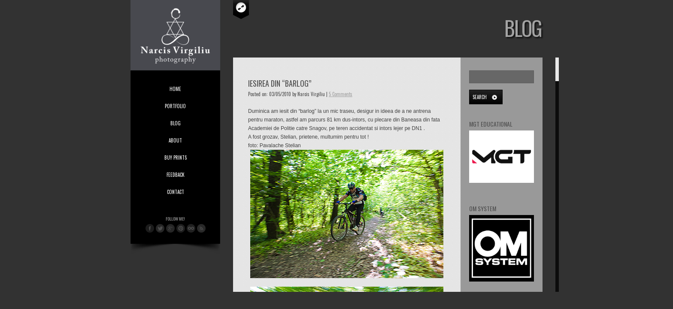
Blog (175, 123)
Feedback (176, 174)
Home (175, 88)
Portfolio (175, 106)
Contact (175, 191)
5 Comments (340, 94)
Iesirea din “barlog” (279, 83)
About (175, 140)
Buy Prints (175, 157)
